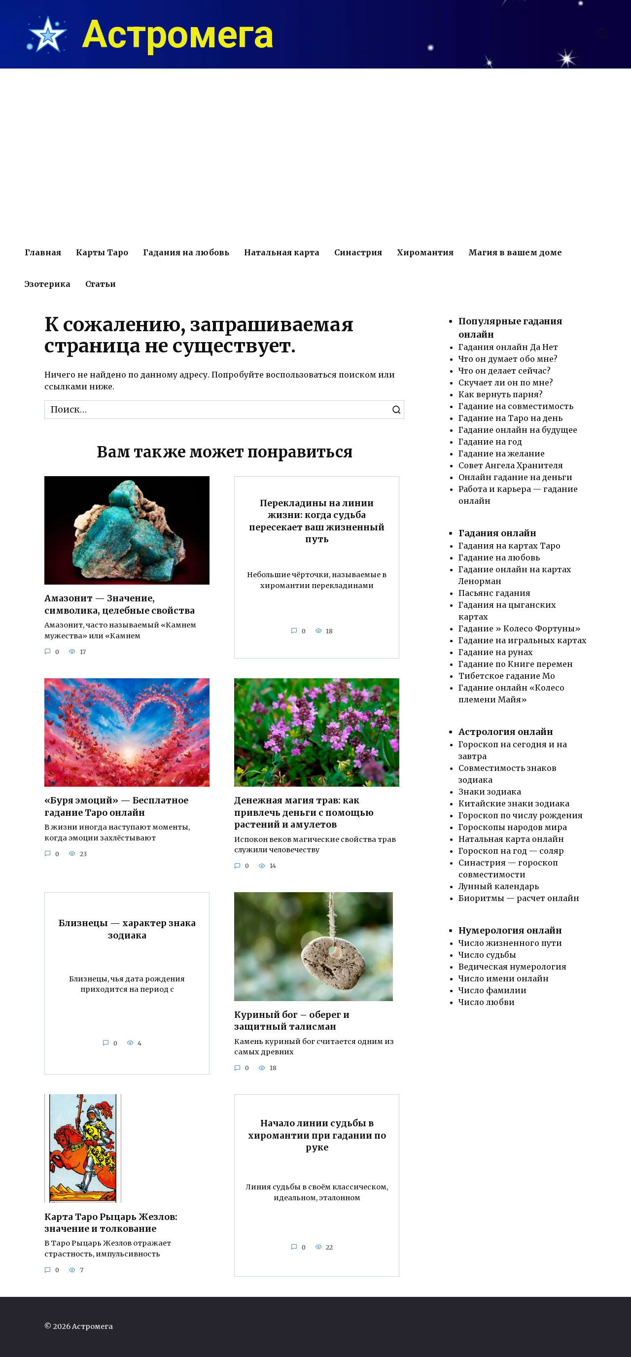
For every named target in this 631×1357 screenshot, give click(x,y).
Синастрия (358, 252)
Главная (43, 252)
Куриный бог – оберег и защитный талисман (292, 1021)
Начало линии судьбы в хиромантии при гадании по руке (317, 1135)
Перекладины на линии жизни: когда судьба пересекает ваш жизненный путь (317, 521)
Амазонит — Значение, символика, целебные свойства (119, 604)
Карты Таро (102, 252)
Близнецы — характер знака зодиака (127, 929)
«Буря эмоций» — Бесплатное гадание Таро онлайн (116, 806)
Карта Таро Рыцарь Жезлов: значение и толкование (110, 1223)
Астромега (178, 34)
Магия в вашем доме (515, 252)
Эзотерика (47, 284)
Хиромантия (425, 252)
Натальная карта (281, 252)
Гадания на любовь (186, 252)
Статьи (100, 284)
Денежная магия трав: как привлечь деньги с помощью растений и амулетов (304, 812)
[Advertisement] (315, 153)
